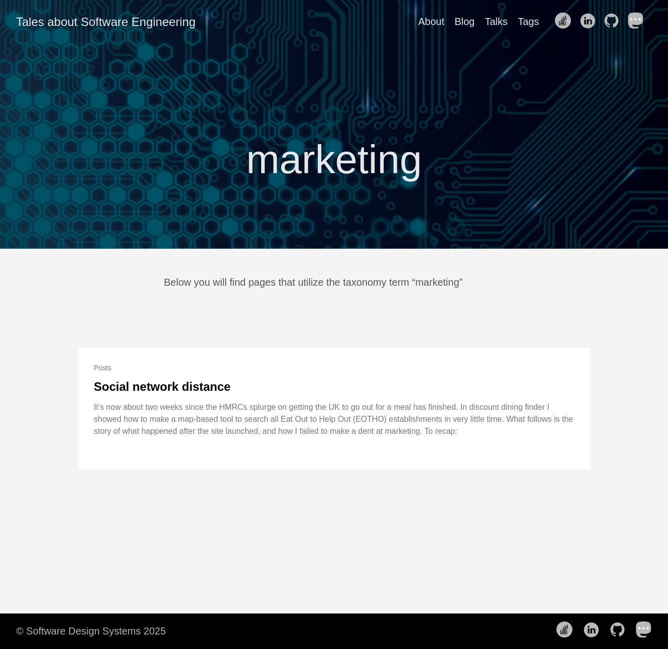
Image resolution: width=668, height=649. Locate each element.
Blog (464, 21)
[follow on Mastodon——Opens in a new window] (639, 22)
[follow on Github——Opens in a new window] (614, 22)
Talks (496, 21)
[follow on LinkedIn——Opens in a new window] (590, 22)
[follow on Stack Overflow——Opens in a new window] (566, 22)
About (431, 21)
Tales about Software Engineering (106, 22)
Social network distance (162, 386)
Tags (528, 21)
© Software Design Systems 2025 (91, 630)
